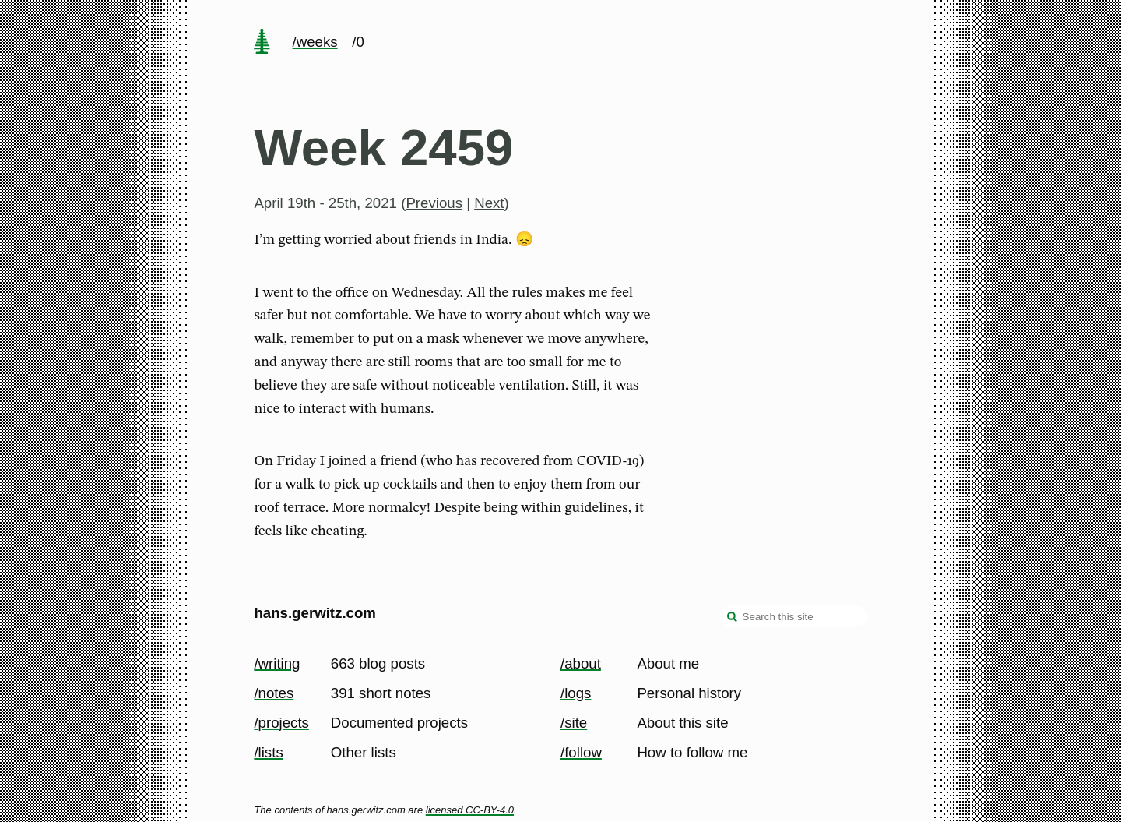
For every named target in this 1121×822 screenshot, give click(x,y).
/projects (281, 722)
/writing (277, 663)
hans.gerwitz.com (315, 613)
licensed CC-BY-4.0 (470, 810)
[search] (732, 618)
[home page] (262, 43)
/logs (575, 693)
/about (580, 663)
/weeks (315, 42)
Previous (434, 203)
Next (489, 203)
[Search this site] (793, 616)
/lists (268, 752)
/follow (581, 752)
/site (573, 722)
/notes (273, 693)
